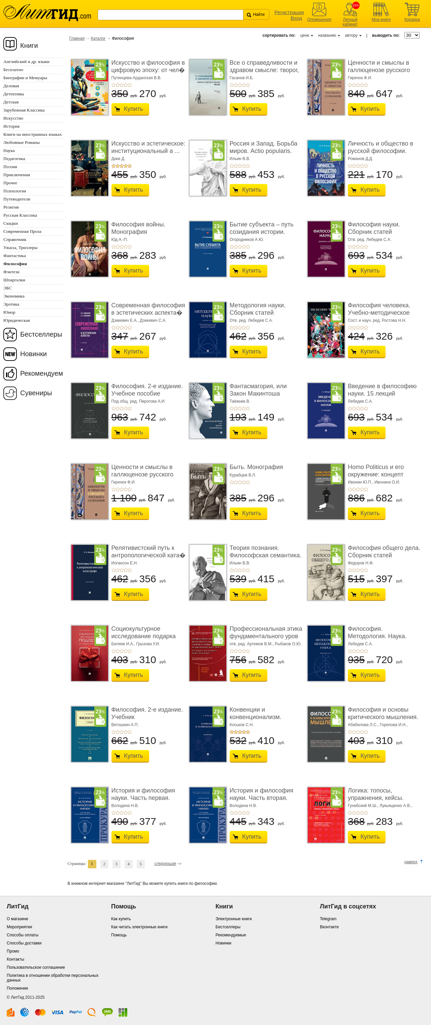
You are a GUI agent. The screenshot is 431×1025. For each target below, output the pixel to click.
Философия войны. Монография (138, 228)
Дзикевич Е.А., (125, 320)
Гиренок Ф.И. (360, 77)
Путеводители (16, 198)
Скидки (10, 223)
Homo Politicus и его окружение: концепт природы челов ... (376, 474)
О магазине (17, 919)
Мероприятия (19, 927)
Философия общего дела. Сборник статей (384, 552)
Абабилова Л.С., (364, 724)
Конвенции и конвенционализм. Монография (255, 716)
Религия (11, 207)
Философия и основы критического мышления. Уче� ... (383, 716)
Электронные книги (234, 919)
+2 (117, 85)
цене (304, 35)
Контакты (15, 959)
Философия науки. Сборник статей (374, 228)
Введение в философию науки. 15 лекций (382, 390)
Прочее (10, 182)
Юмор (9, 312)
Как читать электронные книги (139, 927)
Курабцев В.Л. (243, 475)
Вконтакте (329, 927)
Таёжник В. (240, 401)
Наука (9, 150)
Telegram (328, 919)
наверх (411, 862)
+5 (130, 85)
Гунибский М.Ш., (363, 805)
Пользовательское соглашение (36, 967)
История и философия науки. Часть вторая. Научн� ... (261, 797)
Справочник (15, 239)
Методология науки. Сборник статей (258, 309)
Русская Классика (20, 215)
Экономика (14, 296)
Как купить (121, 919)
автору (351, 35)
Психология (14, 190)
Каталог (98, 38)
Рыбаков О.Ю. (288, 644)
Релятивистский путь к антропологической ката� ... (148, 555)
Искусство (13, 118)
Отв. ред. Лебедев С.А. (369, 239)
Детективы (13, 93)
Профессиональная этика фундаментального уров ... (266, 636)
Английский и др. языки (26, 61)
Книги (29, 45)
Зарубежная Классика (23, 110)
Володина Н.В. (125, 805)
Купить (133, 108)
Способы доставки (24, 943)
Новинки (33, 354)
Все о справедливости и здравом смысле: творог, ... (264, 70)
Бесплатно (13, 69)
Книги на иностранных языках (32, 134)
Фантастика (14, 255)
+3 (122, 85)
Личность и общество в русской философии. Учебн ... (380, 150)
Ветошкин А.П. (125, 724)
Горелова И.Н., (394, 724)
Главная (77, 38)
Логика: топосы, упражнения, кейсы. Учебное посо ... (376, 797)
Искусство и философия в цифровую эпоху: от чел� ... (148, 70)
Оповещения (319, 19)
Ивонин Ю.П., (361, 482)
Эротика (11, 304)
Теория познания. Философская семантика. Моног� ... (265, 555)
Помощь (119, 935)
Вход (296, 18)
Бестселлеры (41, 334)
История (11, 126)
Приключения (16, 174)
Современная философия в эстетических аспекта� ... (148, 312)
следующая (165, 863)
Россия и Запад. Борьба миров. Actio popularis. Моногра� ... (263, 150)
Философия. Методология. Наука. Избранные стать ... (377, 636)
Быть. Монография (256, 467)
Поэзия (10, 166)
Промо (13, 951)
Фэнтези (11, 271)
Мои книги (381, 19)
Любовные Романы (21, 142)
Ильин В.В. (240, 158)
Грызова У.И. (148, 644)
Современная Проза (22, 231)
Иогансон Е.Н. (124, 563)
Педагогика (14, 158)
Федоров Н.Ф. (361, 563)
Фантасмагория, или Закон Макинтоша (258, 390)
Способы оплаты (22, 935)
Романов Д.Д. (360, 158)
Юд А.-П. (119, 239)
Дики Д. (118, 158)
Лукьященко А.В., (395, 805)
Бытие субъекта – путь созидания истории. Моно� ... (262, 231)
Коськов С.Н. (242, 724)
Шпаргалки (14, 279)
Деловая (11, 85)
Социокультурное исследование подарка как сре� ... (143, 636)
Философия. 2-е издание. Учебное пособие (147, 390)
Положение (17, 988)
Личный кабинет (350, 22)
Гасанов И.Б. (242, 77)
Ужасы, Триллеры (20, 247)
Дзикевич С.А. (153, 320)
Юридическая (16, 320)
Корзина (412, 19)
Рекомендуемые (231, 935)
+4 (126, 85)
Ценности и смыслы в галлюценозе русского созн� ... (379, 70)
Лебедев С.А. (360, 401)
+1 (113, 85)
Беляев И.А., (123, 644)
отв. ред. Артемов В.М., (252, 644)
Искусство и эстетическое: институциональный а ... (148, 147)
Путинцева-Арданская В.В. (136, 77)
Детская (11, 101)
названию (327, 35)
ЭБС (7, 287)
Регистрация (289, 12)
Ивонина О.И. (387, 482)
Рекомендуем (41, 373)
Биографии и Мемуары (25, 77)
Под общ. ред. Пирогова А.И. (138, 401)
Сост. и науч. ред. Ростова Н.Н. (377, 320)
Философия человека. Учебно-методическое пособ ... (379, 312)
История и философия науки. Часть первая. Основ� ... (143, 797)
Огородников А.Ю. (247, 239)
